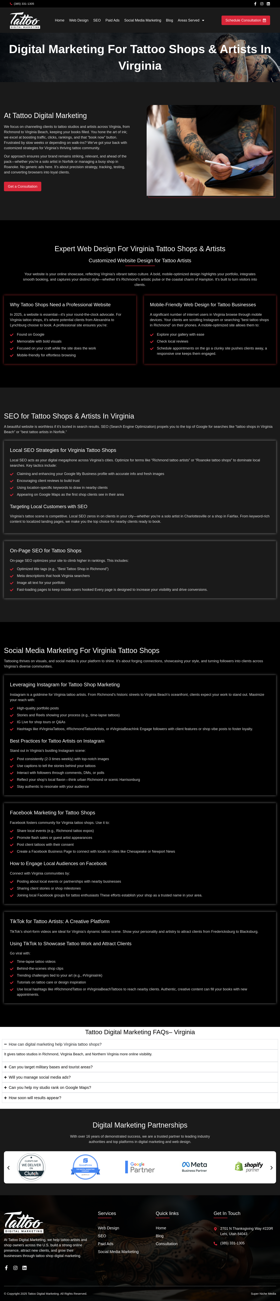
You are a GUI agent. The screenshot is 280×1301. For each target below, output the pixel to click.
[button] (8, 1167)
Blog (169, 20)
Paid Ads (113, 20)
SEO (97, 20)
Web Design (79, 20)
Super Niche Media (263, 1293)
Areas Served (191, 20)
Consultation (167, 1244)
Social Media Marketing (142, 20)
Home (59, 20)
